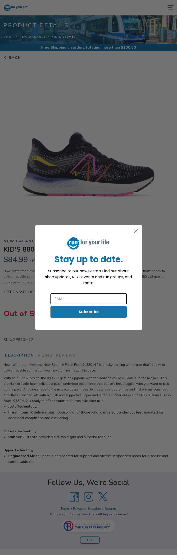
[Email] (88, 298)
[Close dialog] (136, 231)
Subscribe (89, 312)
